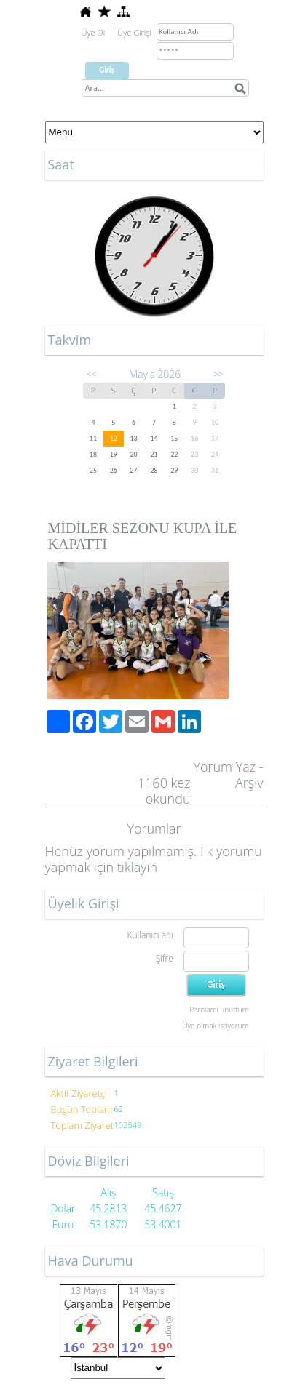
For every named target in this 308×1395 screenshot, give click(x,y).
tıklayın (137, 867)
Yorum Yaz (224, 766)
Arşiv (249, 782)
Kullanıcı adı (150, 935)
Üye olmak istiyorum (215, 1025)
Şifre (164, 958)
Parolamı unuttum (218, 1009)
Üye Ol (94, 32)
